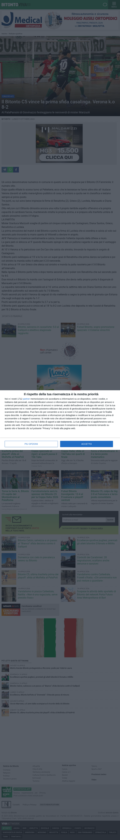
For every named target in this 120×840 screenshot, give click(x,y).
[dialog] (60, 420)
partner (26, 399)
